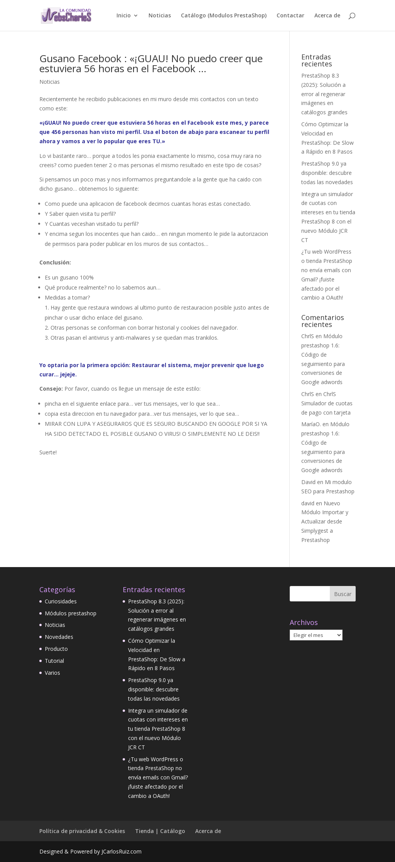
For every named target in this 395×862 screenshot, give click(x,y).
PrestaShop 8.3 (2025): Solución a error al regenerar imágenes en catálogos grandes (324, 94)
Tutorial (54, 660)
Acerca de (327, 16)
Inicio (123, 16)
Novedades (59, 636)
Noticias (160, 16)
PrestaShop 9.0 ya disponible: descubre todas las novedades (327, 173)
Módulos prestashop (70, 613)
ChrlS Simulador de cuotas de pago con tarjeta (327, 403)
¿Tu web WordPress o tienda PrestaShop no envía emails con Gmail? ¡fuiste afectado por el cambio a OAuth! (158, 777)
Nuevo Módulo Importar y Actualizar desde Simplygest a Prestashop (324, 522)
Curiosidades (61, 601)
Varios (52, 672)
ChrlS (307, 336)
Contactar (290, 16)
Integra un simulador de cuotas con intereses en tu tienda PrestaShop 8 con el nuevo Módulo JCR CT (158, 729)
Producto (56, 648)
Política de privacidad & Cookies (82, 831)
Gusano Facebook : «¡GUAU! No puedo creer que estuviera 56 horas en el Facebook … (151, 63)
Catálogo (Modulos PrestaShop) (224, 16)
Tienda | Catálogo (160, 831)
